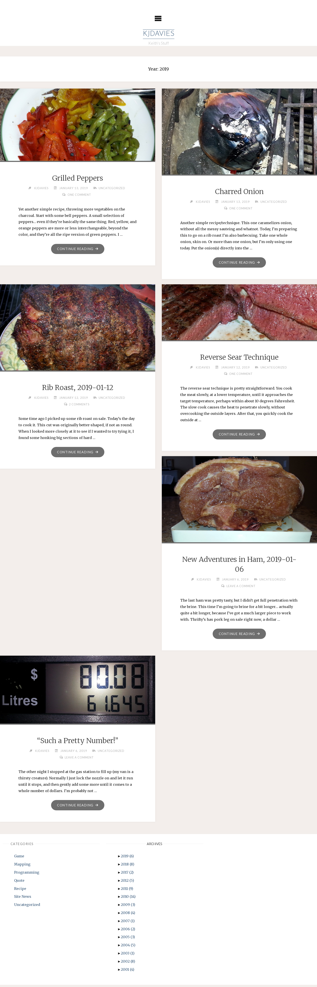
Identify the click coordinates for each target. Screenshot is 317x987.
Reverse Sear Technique (239, 358)
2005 (128, 939)
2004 (128, 947)
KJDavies (159, 34)
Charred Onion (239, 191)
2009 (128, 907)
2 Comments (79, 404)
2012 (127, 882)
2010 (128, 898)
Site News (22, 898)
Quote (19, 882)
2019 (127, 858)
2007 (128, 923)
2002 (128, 963)
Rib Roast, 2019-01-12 (77, 388)
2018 (127, 866)
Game (19, 858)
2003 (128, 955)
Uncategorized (112, 188)
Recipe (20, 891)
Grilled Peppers (77, 178)
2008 (128, 915)
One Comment (79, 195)
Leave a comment (241, 587)
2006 (128, 931)
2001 (127, 971)
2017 (127, 874)
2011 (127, 891)
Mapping (22, 866)
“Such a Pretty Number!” (77, 742)
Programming (26, 874)
